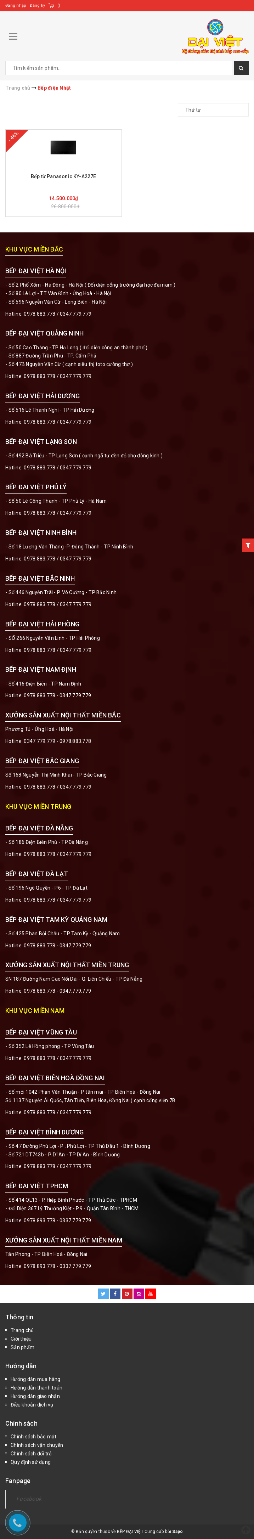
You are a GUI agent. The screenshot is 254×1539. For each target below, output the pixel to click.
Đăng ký (37, 5)
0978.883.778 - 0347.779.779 (57, 695)
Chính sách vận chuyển (37, 1445)
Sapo (177, 1531)
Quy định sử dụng (31, 1462)
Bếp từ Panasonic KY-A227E (63, 176)
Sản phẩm (22, 1347)
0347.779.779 (75, 314)
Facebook (28, 1498)
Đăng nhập (15, 5)
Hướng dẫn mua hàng (36, 1379)
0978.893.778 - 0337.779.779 (57, 1220)
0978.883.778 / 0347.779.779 (57, 1058)
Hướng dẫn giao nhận (35, 1396)
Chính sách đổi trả (31, 1453)
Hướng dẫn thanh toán (36, 1388)
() (59, 5)
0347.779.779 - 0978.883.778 (57, 741)
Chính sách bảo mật (34, 1436)
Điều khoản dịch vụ (32, 1405)
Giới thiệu (21, 1339)
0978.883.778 (39, 314)
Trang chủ (22, 1330)
